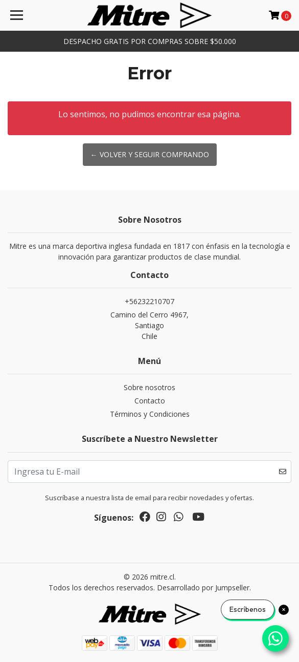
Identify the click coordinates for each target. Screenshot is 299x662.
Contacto (149, 400)
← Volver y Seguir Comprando (149, 154)
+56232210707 (149, 301)
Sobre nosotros (149, 387)
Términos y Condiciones (150, 414)
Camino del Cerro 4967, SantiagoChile (149, 325)
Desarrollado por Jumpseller (203, 587)
